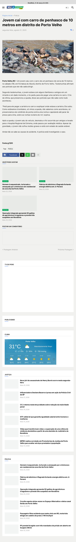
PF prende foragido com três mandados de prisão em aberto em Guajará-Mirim (45, 527)
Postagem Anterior (11, 250)
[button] (3, 8)
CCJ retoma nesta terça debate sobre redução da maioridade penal (44, 406)
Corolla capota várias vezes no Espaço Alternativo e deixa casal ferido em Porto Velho (45, 502)
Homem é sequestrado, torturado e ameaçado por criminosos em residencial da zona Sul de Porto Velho (18, 186)
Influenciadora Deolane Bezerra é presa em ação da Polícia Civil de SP (45, 394)
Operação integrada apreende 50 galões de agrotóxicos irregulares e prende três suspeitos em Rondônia (18, 215)
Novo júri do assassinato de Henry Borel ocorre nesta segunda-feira (45, 381)
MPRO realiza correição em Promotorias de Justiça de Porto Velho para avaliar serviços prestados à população (44, 442)
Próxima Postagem (65, 250)
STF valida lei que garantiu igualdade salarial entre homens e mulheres (44, 418)
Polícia (16, 15)
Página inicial (7, 15)
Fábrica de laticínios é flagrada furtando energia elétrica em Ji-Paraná (55, 185)
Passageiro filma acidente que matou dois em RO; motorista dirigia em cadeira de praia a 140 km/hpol (44, 514)
